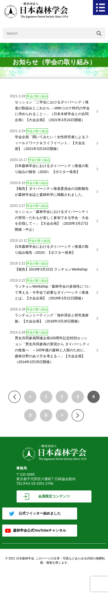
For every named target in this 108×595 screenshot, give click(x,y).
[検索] (99, 33)
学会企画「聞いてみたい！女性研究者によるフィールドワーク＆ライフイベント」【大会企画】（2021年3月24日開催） (52, 143)
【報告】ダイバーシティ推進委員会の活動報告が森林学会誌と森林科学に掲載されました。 (52, 192)
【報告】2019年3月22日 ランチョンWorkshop (51, 269)
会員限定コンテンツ (54, 496)
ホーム (4, 52)
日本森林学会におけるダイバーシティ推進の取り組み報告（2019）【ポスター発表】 (52, 249)
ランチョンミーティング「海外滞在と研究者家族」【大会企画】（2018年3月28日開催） (52, 318)
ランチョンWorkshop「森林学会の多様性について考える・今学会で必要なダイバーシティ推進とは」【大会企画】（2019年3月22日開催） (52, 292)
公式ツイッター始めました (40, 513)
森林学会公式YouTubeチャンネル (39, 530)
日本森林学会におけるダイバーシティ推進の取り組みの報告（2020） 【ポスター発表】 (52, 169)
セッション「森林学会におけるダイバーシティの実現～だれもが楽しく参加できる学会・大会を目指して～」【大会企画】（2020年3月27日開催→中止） (52, 220)
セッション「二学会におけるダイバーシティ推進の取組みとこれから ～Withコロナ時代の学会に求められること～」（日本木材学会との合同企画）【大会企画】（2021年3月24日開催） (52, 111)
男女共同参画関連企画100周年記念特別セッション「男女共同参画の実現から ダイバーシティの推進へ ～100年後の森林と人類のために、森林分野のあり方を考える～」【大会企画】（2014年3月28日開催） (52, 350)
